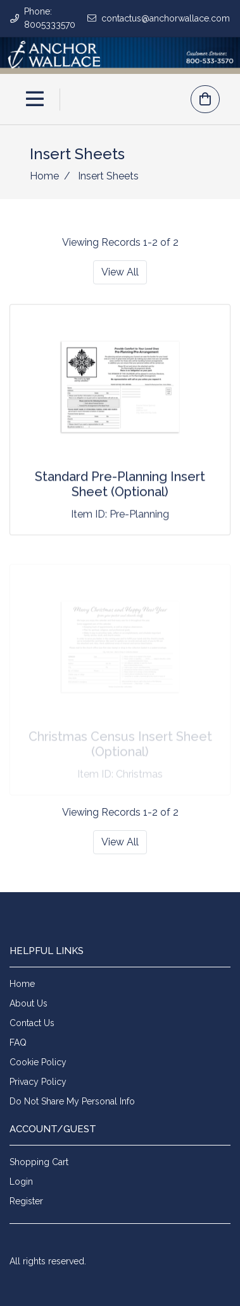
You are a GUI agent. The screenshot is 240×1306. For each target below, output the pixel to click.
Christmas (139, 776)
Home (44, 176)
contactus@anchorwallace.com (165, 18)
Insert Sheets (107, 176)
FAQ (18, 1042)
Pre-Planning (139, 515)
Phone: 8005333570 (49, 18)
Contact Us (31, 1023)
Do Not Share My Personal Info (72, 1101)
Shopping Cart (38, 1162)
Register (26, 1201)
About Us (28, 1003)
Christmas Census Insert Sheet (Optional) (120, 746)
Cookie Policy (37, 1062)
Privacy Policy (37, 1082)
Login (21, 1181)
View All (120, 272)
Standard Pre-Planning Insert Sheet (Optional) (120, 484)
